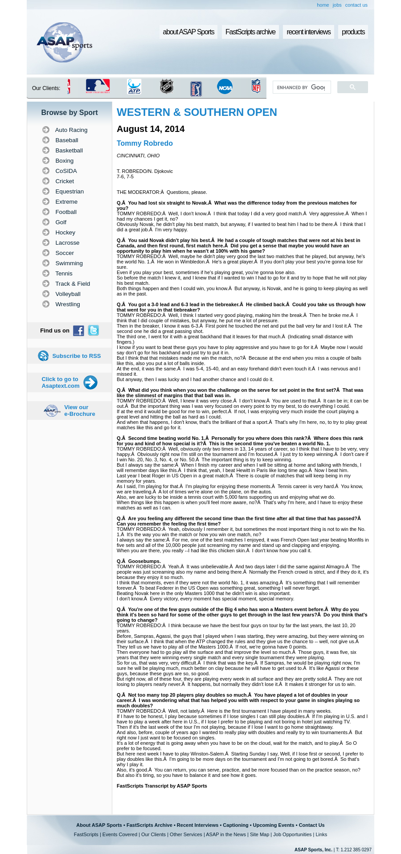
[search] (301, 87)
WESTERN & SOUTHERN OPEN (197, 112)
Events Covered (119, 834)
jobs (337, 5)
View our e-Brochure (79, 410)
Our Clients (153, 834)
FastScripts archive (250, 32)
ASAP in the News (226, 834)
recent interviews (308, 32)
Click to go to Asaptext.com (60, 382)
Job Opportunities (292, 834)
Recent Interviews (198, 825)
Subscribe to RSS (76, 356)
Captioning (235, 825)
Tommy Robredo (145, 143)
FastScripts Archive (149, 825)
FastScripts (86, 834)
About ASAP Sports (99, 825)
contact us (356, 5)
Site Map (259, 834)
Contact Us (312, 825)
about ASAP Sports (188, 32)
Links (321, 834)
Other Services (186, 834)
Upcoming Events (274, 825)
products (353, 32)
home (323, 5)
